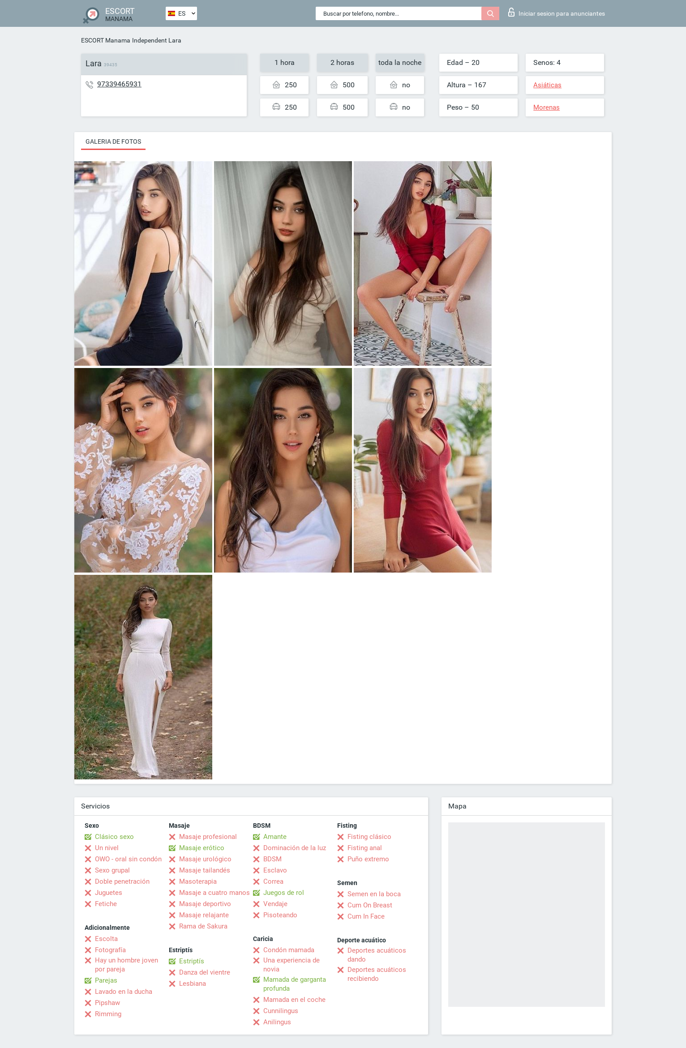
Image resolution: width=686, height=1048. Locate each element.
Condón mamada (288, 950)
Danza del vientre (204, 972)
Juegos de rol (283, 893)
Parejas (106, 980)
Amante (275, 837)
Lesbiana (192, 984)
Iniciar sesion (556, 12)
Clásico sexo (114, 837)
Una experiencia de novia (291, 964)
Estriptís (191, 961)
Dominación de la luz (294, 848)
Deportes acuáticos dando (376, 954)
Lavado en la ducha (123, 992)
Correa (273, 881)
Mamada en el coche (294, 1000)
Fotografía (110, 950)
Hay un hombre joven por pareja (126, 964)
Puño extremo (368, 859)
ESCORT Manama (105, 40)
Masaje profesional (208, 837)
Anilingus (277, 1022)
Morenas (546, 107)
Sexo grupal (112, 870)
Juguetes (108, 893)
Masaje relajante (204, 915)
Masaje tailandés (204, 870)
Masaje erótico (201, 848)
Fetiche (106, 904)
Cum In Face (366, 916)
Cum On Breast (369, 905)
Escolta (106, 939)
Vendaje (275, 904)
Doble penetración (122, 881)
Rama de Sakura (203, 926)
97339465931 (119, 84)
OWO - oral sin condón (128, 859)
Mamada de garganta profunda (294, 983)
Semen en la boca (374, 894)
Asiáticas (547, 85)
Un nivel (107, 848)
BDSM (272, 859)
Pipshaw (107, 1003)
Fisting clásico (369, 837)
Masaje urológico (205, 859)
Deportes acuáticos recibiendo (376, 974)
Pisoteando (280, 915)
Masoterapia (198, 881)
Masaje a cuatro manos (214, 893)
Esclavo (275, 870)
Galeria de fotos (113, 141)
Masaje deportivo (205, 904)
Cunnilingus (280, 1011)
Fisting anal (364, 848)
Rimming (108, 1014)
